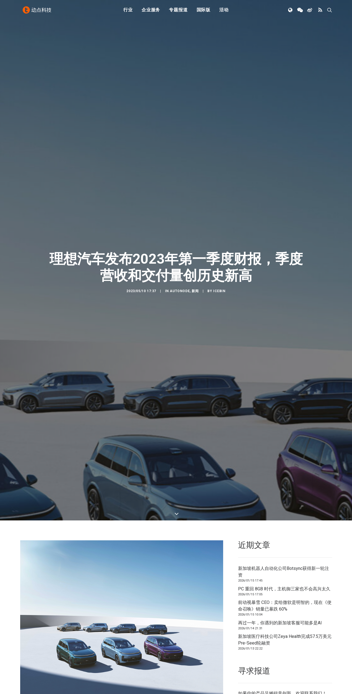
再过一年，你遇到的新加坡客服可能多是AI (280, 562)
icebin (219, 261)
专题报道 (178, 11)
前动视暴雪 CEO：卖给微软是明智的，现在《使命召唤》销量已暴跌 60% (285, 545)
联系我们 (313, 632)
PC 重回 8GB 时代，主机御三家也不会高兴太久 (284, 528)
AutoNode (180, 261)
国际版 (203, 11)
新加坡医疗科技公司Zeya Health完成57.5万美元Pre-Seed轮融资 (285, 579)
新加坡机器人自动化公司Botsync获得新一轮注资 (283, 511)
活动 (224, 11)
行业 (128, 11)
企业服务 (151, 11)
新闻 (195, 261)
